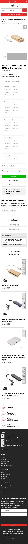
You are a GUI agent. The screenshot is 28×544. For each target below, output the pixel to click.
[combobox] (12, 10)
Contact (2, 472)
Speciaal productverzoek (13, 14)
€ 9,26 (6, 398)
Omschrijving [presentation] (14, 225)
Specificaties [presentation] (14, 229)
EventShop (3, 463)
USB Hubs (3, 21)
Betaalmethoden (4, 476)
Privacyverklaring (5, 489)
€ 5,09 (6, 288)
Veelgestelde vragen (5, 461)
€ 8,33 (6, 324)
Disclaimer (3, 491)
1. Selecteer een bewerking (11, 82)
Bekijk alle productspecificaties (11, 76)
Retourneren (3, 478)
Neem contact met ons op (9, 210)
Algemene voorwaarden (6, 485)
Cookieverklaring (5, 487)
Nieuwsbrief (3, 459)
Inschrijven (14, 525)
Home (2, 19)
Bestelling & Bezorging (6, 474)
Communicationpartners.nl (7, 465)
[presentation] (12, 519)
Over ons (3, 457)
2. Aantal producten (8, 166)
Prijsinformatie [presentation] (13, 220)
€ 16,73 (6, 362)
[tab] (14, 220)
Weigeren (14, 538)
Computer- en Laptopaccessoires (16, 19)
